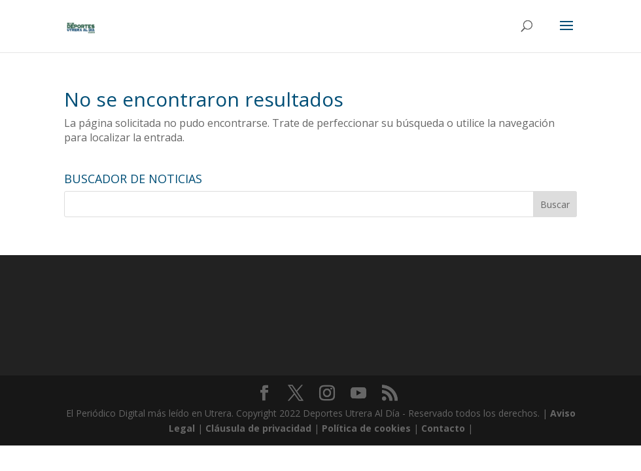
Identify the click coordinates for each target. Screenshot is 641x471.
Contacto (443, 428)
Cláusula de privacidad (258, 428)
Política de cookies (366, 428)
